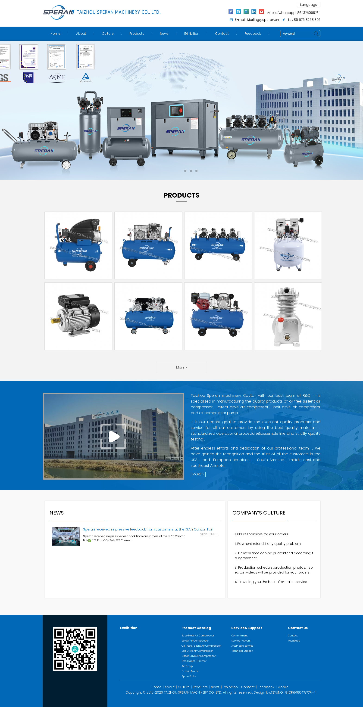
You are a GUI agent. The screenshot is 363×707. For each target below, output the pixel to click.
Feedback (252, 33)
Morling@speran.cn (263, 19)
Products (136, 33)
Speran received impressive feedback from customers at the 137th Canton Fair (148, 529)
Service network (240, 640)
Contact (222, 33)
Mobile (283, 687)
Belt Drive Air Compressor (197, 651)
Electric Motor (190, 671)
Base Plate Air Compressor (198, 635)
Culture (108, 33)
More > (181, 367)
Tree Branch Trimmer (194, 661)
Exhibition (191, 33)
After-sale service (242, 646)
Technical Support (242, 651)
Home (55, 33)
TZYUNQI (277, 692)
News (164, 33)
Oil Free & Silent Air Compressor (201, 646)
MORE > (198, 474)
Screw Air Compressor (195, 640)
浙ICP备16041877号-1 (300, 692)
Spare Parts (189, 676)
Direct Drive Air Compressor (199, 656)
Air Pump (187, 666)
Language (308, 4)
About (81, 33)
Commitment (239, 635)
